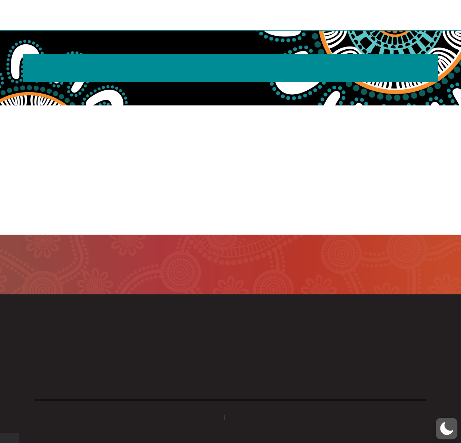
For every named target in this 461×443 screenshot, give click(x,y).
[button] (438, 15)
